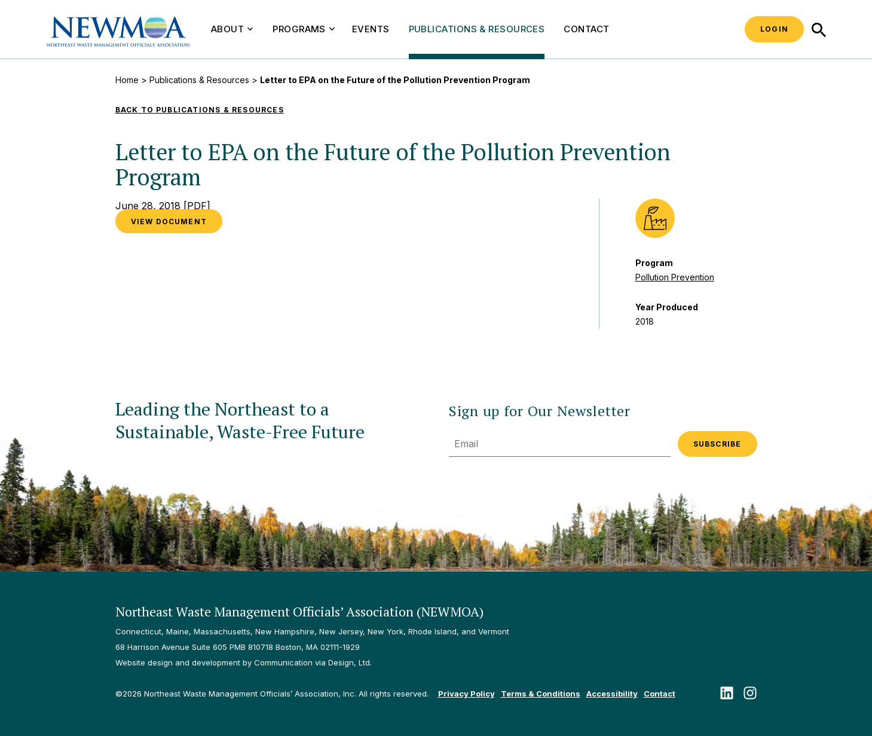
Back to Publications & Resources (199, 109)
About (232, 29)
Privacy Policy (466, 693)
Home (127, 80)
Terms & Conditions (540, 693)
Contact (586, 29)
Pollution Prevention (674, 277)
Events (371, 29)
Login (774, 29)
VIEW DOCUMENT (169, 221)
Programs (304, 29)
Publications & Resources (477, 29)
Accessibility (612, 693)
